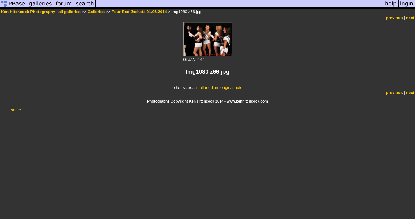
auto (239, 87)
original (226, 87)
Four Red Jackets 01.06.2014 (139, 11)
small (199, 87)
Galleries (96, 11)
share (16, 110)
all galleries (69, 11)
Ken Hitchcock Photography (28, 11)
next (410, 18)
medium (212, 87)
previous (394, 18)
